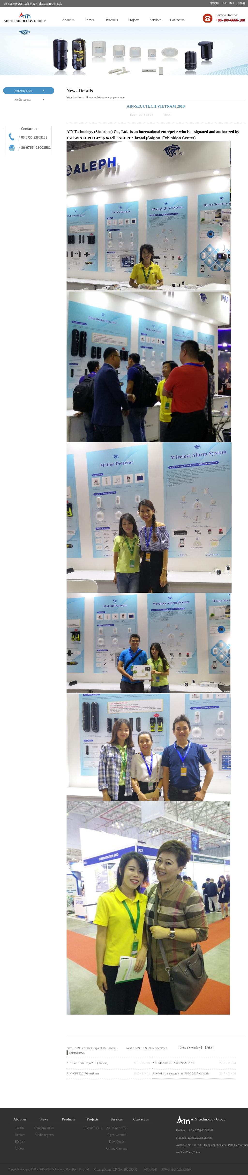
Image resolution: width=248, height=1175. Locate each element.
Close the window (190, 1047)
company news (117, 97)
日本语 (240, 3)
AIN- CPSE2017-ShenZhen (83, 1073)
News (100, 97)
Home (89, 97)
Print (209, 1047)
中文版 (214, 3)
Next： (146, 1048)
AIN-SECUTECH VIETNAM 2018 (173, 1063)
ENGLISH (227, 3)
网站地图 (149, 1169)
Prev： (92, 1048)
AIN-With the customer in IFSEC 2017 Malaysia (180, 1073)
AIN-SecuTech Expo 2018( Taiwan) (87, 1063)
